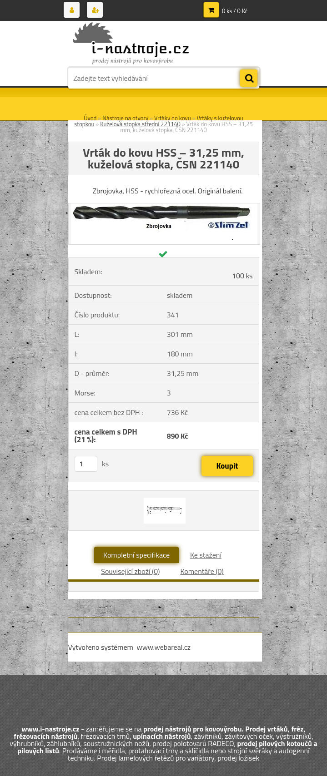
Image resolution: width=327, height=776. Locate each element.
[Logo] (130, 44)
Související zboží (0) (130, 571)
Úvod (90, 118)
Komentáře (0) (201, 571)
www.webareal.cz (163, 647)
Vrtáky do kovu (172, 118)
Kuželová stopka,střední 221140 (140, 124)
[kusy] (86, 464)
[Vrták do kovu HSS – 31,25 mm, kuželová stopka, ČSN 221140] (164, 207)
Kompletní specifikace (136, 554)
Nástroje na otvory (125, 118)
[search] (249, 78)
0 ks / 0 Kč (235, 10)
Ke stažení (205, 554)
